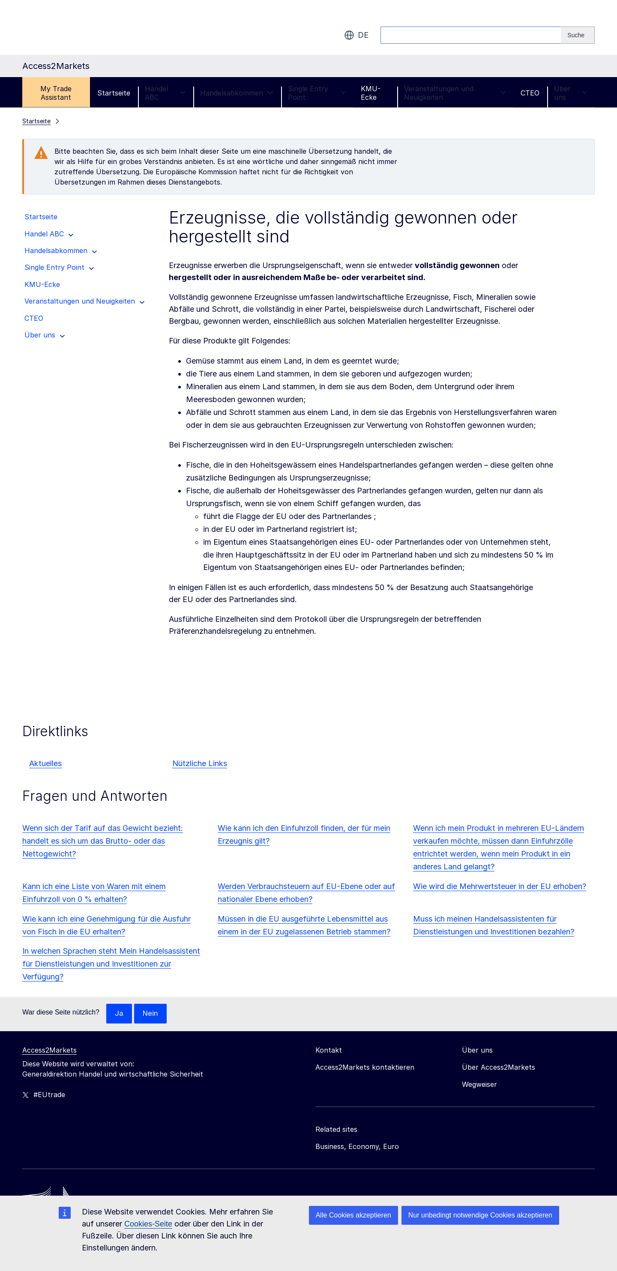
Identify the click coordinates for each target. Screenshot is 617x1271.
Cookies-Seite (148, 1224)
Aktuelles (45, 763)
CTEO (530, 93)
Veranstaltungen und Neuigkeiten (455, 92)
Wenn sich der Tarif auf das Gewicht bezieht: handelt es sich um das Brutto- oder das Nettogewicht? (102, 840)
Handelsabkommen (236, 93)
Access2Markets (49, 1050)
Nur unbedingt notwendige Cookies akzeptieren (480, 1215)
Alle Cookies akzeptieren (353, 1215)
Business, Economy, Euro (357, 1147)
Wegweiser (479, 1084)
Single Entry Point (317, 92)
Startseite (113, 93)
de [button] (356, 35)
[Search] (578, 35)
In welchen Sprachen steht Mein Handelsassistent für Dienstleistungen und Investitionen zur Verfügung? (111, 963)
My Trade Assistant (56, 92)
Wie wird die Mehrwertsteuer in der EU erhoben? (499, 886)
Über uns (570, 92)
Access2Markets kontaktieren (364, 1067)
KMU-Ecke (370, 92)
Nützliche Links (199, 763)
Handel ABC (165, 92)
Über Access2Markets (498, 1067)
